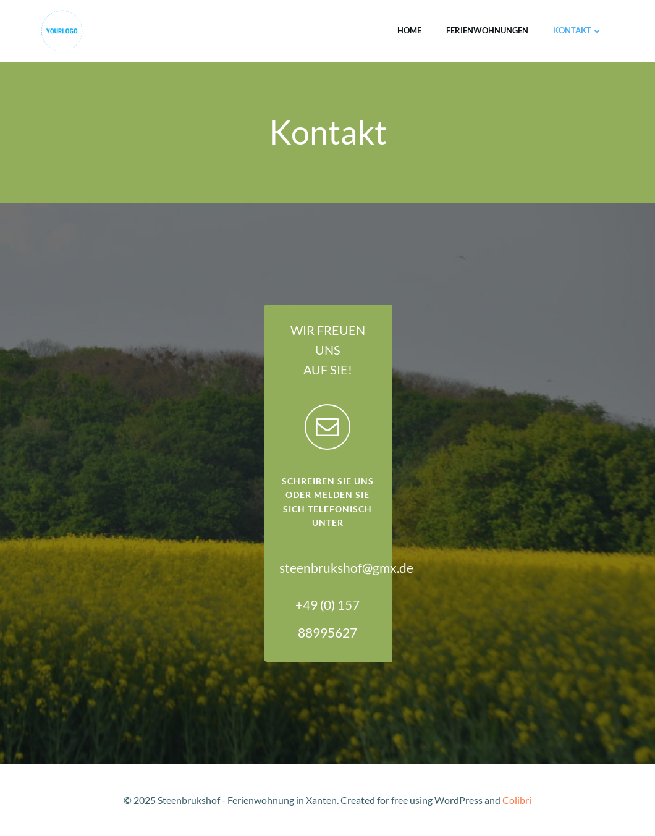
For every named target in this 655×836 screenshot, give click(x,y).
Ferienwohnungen (487, 30)
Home (409, 30)
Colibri (516, 800)
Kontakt (577, 30)
